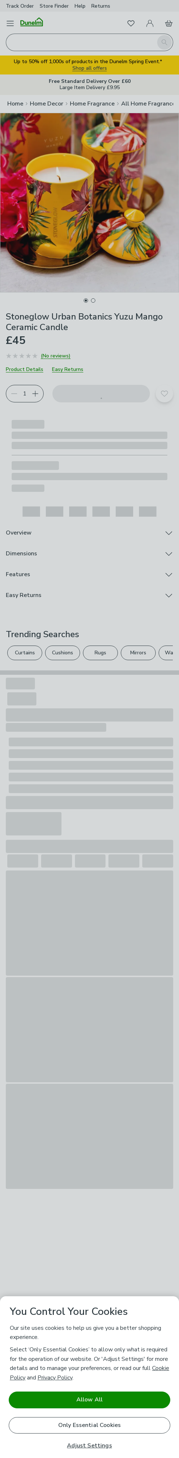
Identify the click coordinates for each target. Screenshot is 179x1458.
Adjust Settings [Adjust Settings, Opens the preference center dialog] (89, 1445)
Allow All (89, 1400)
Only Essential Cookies (89, 1425)
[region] (89, 1377)
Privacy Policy (54, 1378)
